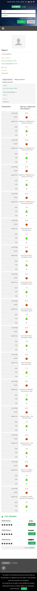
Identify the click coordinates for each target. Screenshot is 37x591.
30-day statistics (19, 79)
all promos (30, 548)
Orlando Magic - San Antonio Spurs (26, 417)
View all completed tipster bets (27, 108)
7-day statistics (7, 79)
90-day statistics (7, 82)
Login (21, 22)
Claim (32, 524)
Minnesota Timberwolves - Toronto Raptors (26, 122)
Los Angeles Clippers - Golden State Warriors (26, 497)
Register (30, 22)
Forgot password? (26, 18)
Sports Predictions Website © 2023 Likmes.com (15, 572)
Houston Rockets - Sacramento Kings (26, 256)
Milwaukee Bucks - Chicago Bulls (26, 229)
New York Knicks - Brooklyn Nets (26, 363)
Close (24, 588)
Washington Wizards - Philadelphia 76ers (26, 390)
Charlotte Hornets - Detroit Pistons (26, 471)
